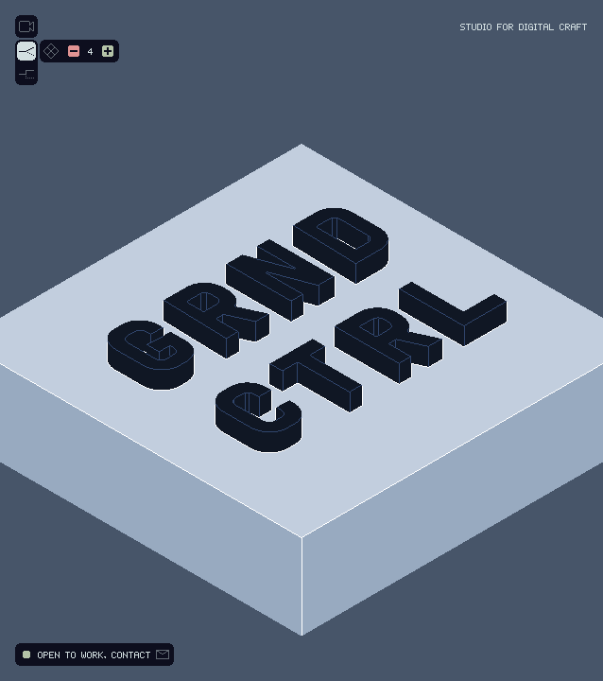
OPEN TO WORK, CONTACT (94, 654)
